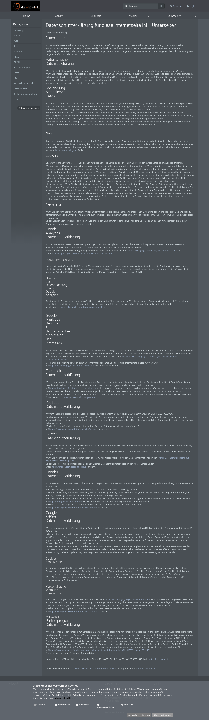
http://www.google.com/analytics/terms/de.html (151, 250)
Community (174, 16)
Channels (95, 16)
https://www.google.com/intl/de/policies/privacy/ (73, 429)
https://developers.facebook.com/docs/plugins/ (72, 388)
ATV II (16, 78)
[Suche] (161, 6)
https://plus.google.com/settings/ (65, 501)
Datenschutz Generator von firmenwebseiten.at (92, 668)
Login (192, 6)
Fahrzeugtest (20, 30)
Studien (17, 35)
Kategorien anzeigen (29, 107)
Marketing (82, 704)
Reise (16, 46)
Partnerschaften (105, 706)
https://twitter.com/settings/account (69, 466)
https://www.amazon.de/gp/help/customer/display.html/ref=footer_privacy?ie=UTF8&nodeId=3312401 (99, 650)
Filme (16, 56)
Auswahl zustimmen (139, 715)
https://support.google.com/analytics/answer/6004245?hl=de (82, 253)
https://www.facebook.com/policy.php (78, 397)
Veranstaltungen (22, 67)
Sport (16, 72)
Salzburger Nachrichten (25, 94)
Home (26, 16)
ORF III (17, 62)
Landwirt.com (20, 88)
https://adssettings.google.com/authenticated (71, 365)
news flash (19, 51)
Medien (133, 16)
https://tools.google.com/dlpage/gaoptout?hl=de (81, 307)
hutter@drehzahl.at (158, 659)
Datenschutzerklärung (65, 697)
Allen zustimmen (162, 715)
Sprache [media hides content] (175, 6)
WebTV (59, 16)
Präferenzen (62, 704)
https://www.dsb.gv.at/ (66, 150)
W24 (16, 99)
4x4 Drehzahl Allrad (23, 83)
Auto (16, 40)
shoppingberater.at (145, 668)
